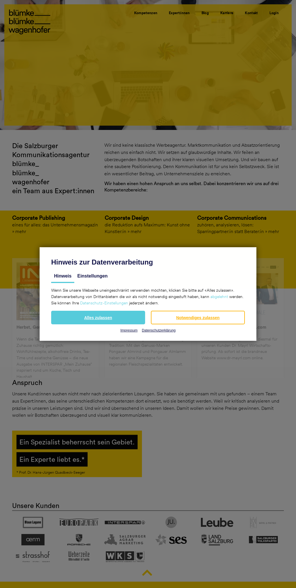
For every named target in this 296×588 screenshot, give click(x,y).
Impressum (128, 330)
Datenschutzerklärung (159, 330)
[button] (98, 317)
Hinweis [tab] (62, 275)
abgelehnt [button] (219, 296)
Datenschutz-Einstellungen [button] (104, 303)
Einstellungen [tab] (92, 275)
